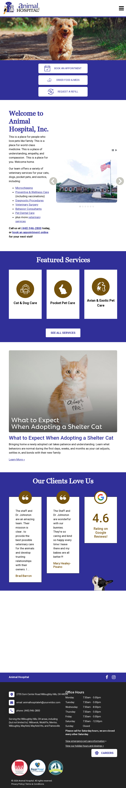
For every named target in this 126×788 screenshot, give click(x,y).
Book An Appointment (63, 68)
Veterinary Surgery (26, 204)
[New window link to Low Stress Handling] (56, 767)
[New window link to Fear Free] (38, 767)
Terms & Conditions (34, 784)
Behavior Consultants (28, 208)
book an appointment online (30, 232)
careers (104, 753)
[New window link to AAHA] (20, 767)
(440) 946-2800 (31, 228)
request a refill (63, 92)
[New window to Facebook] (107, 678)
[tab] (80, 206)
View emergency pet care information (85, 741)
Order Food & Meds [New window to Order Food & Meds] (63, 80)
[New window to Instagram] (113, 678)
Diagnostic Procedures (29, 200)
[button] (113, 150)
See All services (63, 332)
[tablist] (86, 206)
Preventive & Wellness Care (32, 192)
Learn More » (17, 459)
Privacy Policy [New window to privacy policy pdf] (17, 784)
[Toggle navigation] (121, 8)
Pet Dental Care (24, 213)
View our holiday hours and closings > (84, 746)
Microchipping (24, 188)
